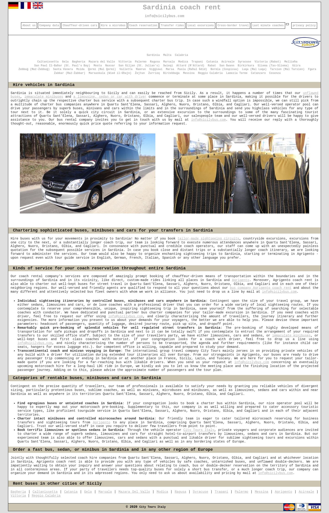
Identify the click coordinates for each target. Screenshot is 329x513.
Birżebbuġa (171, 73)
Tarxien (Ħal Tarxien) (287, 69)
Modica (183, 61)
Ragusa (155, 61)
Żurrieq (154, 73)
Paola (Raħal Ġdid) (192, 69)
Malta (167, 55)
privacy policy (304, 25)
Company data (49, 25)
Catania (212, 61)
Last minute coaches (268, 25)
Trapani (197, 61)
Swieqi (168, 65)
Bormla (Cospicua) (225, 69)
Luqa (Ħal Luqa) (254, 69)
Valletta (126, 69)
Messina (188, 73)
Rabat (212, 65)
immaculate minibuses (43, 97)
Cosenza (275, 73)
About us (29, 25)
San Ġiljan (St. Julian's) (139, 65)
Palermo (140, 61)
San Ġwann (227, 65)
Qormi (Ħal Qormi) (102, 69)
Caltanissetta (48, 61)
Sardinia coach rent (182, 7)
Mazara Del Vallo (134, 492)
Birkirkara (246, 65)
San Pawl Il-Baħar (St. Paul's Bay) (62, 65)
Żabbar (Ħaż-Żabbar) (69, 73)
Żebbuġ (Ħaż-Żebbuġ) (34, 69)
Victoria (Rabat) (268, 61)
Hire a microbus (113, 25)
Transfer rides (172, 25)
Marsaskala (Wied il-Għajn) (110, 73)
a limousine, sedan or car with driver (109, 97)
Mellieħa (290, 61)
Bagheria (78, 61)
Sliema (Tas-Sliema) (273, 65)
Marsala (169, 61)
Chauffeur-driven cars (80, 25)
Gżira (296, 65)
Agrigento (240, 280)
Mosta (98, 65)
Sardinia (153, 55)
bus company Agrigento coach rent (260, 288)
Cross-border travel (233, 25)
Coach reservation (143, 25)
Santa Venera (63, 69)
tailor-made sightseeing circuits (208, 238)
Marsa (170, 69)
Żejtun (140, 73)
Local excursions (201, 25)
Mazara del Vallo (102, 61)
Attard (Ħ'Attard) (190, 65)
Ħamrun (141, 69)
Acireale (228, 61)
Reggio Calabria (210, 73)
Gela (65, 61)
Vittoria (125, 61)
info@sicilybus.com (164, 16)
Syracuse (244, 61)
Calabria (181, 55)
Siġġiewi (155, 69)
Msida (80, 69)
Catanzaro (258, 73)
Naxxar (110, 65)
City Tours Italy (198, 430)
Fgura (312, 69)
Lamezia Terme (237, 73)
